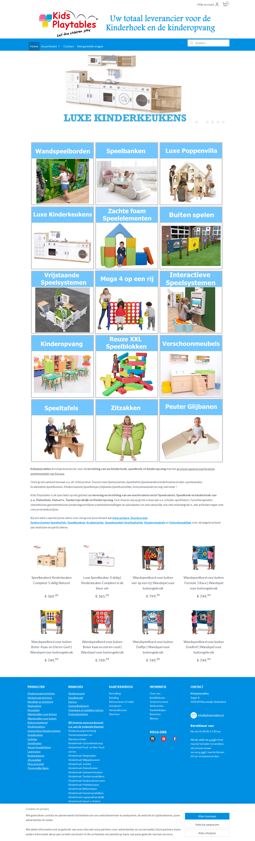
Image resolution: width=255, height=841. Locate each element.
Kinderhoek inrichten (40, 697)
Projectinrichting (78, 714)
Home (34, 46)
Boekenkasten (36, 755)
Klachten (114, 714)
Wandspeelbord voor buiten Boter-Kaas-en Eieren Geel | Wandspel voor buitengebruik (51, 647)
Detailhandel (75, 697)
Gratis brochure (159, 701)
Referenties (157, 705)
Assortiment (51, 46)
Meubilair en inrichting (40, 701)
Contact (69, 46)
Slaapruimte (34, 705)
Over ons (155, 693)
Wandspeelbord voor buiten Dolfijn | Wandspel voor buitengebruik (153, 647)
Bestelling (115, 693)
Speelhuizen (35, 743)
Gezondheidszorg (78, 705)
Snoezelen (34, 710)
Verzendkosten (118, 710)
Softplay (32, 739)
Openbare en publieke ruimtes (86, 710)
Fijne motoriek (36, 763)
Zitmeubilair (34, 759)
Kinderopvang (76, 693)
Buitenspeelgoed (38, 722)
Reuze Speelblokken (39, 747)
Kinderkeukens (36, 726)
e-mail (212, 739)
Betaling (114, 697)
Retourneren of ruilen (121, 701)
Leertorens (34, 751)
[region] (103, 824)
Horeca (72, 701)
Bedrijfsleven (157, 697)
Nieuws (154, 718)
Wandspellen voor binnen (42, 714)
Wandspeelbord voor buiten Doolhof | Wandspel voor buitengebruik (204, 647)
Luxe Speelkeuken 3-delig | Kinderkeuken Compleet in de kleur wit (102, 582)
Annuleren (115, 705)
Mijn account (208, 4)
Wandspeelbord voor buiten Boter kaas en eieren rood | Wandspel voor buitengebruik (102, 647)
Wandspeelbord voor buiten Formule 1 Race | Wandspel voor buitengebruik (204, 582)
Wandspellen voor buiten (42, 718)
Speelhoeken (35, 734)
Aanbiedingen (158, 710)
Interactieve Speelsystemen (44, 730)
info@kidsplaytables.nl (211, 715)
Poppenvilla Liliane (38, 768)
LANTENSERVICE (122, 686)
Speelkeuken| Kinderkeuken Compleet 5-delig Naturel (51, 580)
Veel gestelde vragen (90, 46)
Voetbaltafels (133, 522)
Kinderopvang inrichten (41, 693)
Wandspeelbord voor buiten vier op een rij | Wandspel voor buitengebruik (152, 582)
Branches (155, 714)
